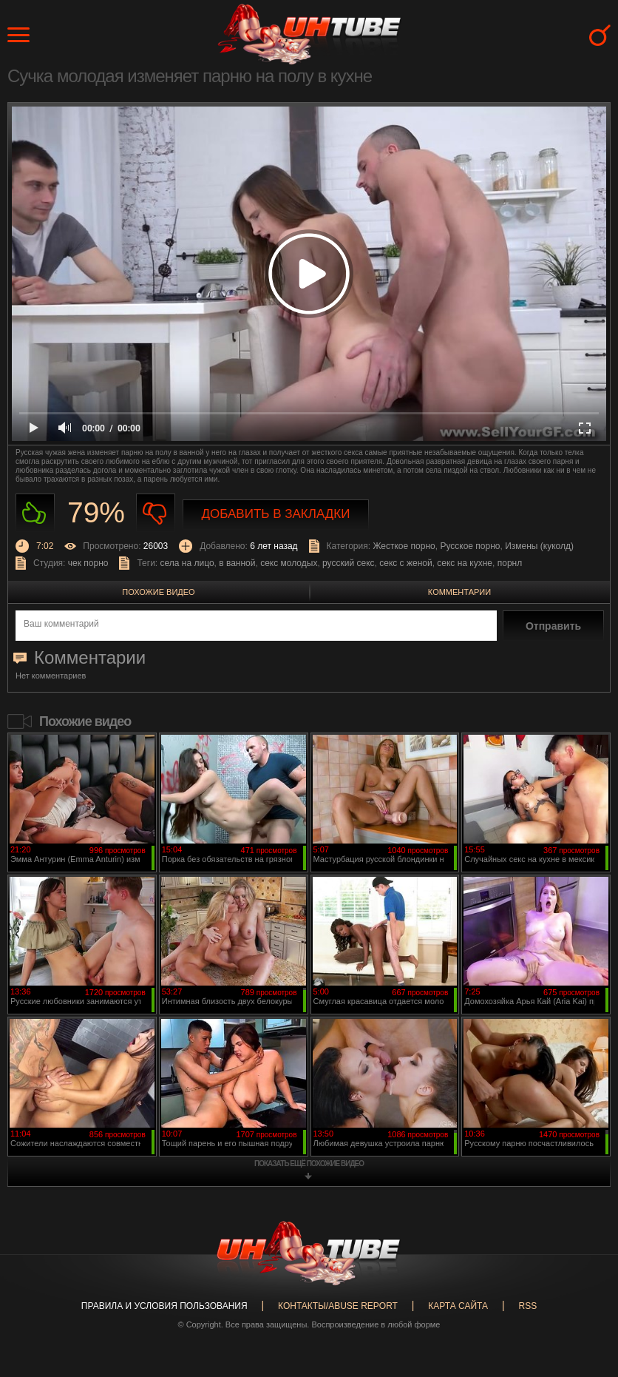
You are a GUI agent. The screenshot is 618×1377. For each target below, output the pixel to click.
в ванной (237, 563)
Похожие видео (158, 592)
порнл (510, 563)
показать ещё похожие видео (309, 1163)
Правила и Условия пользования (164, 1306)
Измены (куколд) (539, 546)
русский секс (348, 563)
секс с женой (405, 563)
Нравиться (35, 513)
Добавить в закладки (276, 514)
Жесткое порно (404, 546)
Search (600, 35)
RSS (527, 1306)
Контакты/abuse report (338, 1306)
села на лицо (187, 563)
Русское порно (470, 546)
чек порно (88, 563)
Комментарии (459, 592)
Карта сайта (458, 1306)
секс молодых (288, 563)
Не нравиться (155, 513)
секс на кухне (464, 563)
